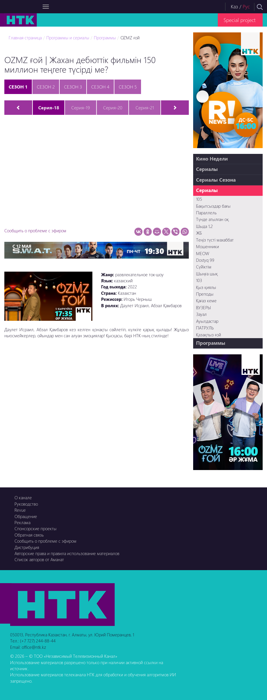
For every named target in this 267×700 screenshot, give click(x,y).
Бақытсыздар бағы (213, 206)
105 (199, 199)
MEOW (202, 253)
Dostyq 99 (205, 260)
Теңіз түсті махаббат (215, 240)
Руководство (26, 504)
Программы (105, 37)
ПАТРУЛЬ (205, 328)
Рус (246, 6)
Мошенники (207, 246)
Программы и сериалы (67, 37)
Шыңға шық (207, 274)
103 (199, 280)
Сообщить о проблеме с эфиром (35, 230)
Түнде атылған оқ (212, 219)
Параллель (206, 212)
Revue (20, 510)
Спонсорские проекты (35, 528)
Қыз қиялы (206, 287)
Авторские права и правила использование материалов (66, 553)
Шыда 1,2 (204, 226)
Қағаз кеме (206, 300)
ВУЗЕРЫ (203, 307)
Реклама (22, 522)
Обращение (25, 516)
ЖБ (199, 233)
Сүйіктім (203, 267)
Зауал (201, 314)
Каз (234, 6)
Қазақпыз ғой (208, 335)
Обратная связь (29, 535)
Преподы (204, 294)
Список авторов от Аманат (39, 559)
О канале (23, 497)
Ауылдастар (207, 321)
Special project (239, 19)
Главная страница (25, 37)
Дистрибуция (26, 547)
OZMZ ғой (130, 37)
